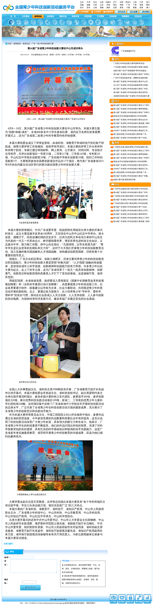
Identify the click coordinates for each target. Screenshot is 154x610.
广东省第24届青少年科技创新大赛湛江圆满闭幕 (132, 67)
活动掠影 (113, 16)
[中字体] (78, 55)
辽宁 (115, 2)
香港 (141, 7)
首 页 (13, 16)
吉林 (121, 2)
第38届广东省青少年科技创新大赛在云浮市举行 (132, 210)
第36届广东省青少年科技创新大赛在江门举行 (131, 105)
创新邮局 (109, 12)
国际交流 (63, 16)
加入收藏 (133, 12)
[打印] (57, 55)
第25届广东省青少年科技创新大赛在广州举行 (131, 74)
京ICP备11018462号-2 (58, 605)
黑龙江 (128, 2)
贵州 (88, 7)
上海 (135, 2)
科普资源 (88, 16)
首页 (10, 44)
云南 (95, 7)
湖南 (121, 5)
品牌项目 (50, 16)
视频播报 (125, 16)
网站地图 (139, 607)
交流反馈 (138, 16)
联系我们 (122, 607)
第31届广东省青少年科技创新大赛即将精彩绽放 (132, 109)
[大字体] (71, 55)
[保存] (64, 55)
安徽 (82, 5)
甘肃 (115, 7)
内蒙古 (108, 2)
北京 (82, 2)
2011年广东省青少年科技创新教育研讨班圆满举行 (133, 85)
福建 (88, 5)
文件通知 (25, 16)
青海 (121, 7)
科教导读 (75, 16)
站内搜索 (85, 12)
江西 (95, 5)
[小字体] (86, 55)
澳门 (148, 7)
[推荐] (51, 55)
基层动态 (26, 44)
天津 (88, 2)
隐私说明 (130, 607)
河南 (108, 5)
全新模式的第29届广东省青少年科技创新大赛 (131, 96)
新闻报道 (38, 16)
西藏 (101, 7)
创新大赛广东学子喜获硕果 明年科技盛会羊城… (132, 71)
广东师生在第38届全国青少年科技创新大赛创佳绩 (133, 147)
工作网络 (100, 16)
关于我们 (113, 607)
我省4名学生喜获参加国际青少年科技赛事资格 (131, 116)
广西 (135, 5)
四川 (82, 7)
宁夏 (128, 7)
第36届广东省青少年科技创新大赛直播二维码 (131, 123)
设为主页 (121, 12)
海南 (141, 5)
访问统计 (147, 607)
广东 (128, 5)
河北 (95, 2)
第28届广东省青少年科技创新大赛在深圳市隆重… (133, 92)
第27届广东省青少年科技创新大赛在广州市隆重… (133, 89)
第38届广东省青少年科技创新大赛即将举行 (130, 214)
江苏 (141, 2)
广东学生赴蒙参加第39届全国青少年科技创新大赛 (133, 189)
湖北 (115, 5)
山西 (101, 2)
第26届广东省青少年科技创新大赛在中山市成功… (133, 81)
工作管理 (97, 12)
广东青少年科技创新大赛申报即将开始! (129, 63)
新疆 (135, 7)
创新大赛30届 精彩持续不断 (124, 180)
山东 (101, 5)
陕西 (108, 7)
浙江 (148, 2)
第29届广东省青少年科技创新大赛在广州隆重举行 (133, 176)
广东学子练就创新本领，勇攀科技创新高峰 (130, 78)
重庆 (148, 5)
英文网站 (145, 12)
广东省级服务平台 (123, 51)
